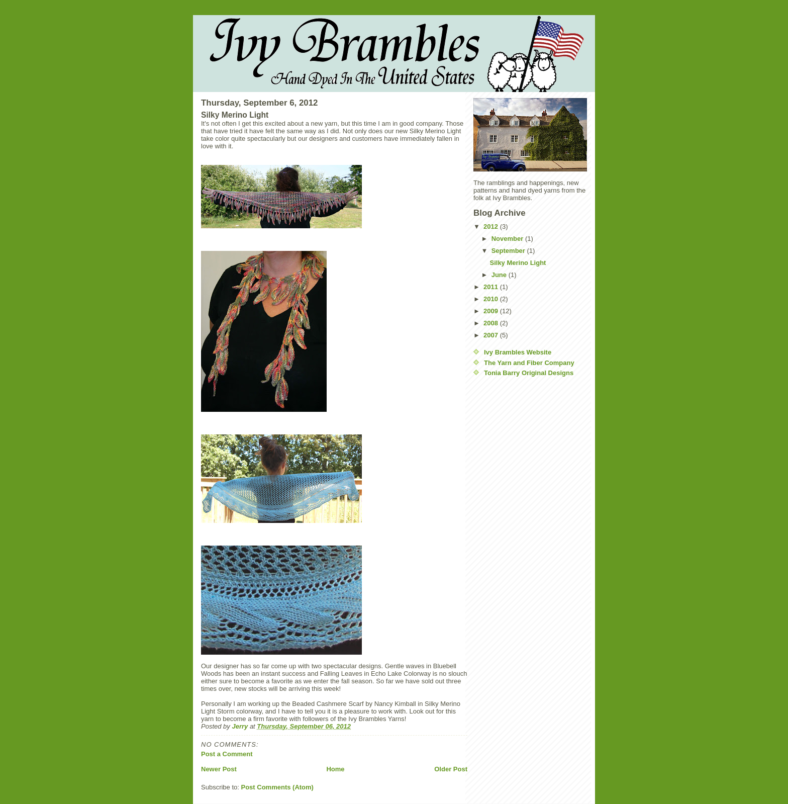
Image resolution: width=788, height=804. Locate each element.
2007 (491, 335)
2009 (491, 311)
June (500, 275)
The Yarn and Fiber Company (529, 363)
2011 (491, 287)
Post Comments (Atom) (277, 787)
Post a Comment (227, 754)
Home (335, 769)
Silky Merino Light (517, 262)
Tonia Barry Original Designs (528, 373)
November (508, 238)
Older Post (450, 769)
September (509, 250)
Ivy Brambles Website (517, 352)
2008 (491, 323)
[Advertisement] (513, 536)
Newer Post (219, 769)
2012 (491, 226)
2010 (491, 299)
